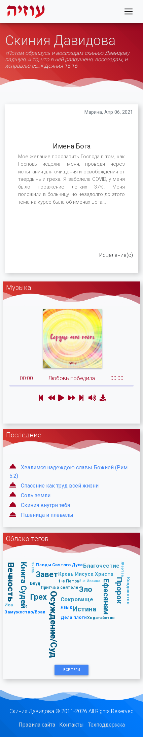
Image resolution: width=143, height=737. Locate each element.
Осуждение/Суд (53, 624)
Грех (38, 597)
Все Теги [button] (71, 670)
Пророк (119, 590)
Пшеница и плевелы (47, 515)
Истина (84, 609)
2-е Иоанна (89, 580)
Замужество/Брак (24, 612)
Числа (33, 567)
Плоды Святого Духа (59, 565)
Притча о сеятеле (59, 587)
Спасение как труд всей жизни (60, 485)
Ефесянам (106, 596)
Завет (47, 574)
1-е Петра (68, 580)
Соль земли (35, 495)
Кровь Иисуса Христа (85, 574)
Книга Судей (24, 585)
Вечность (10, 582)
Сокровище (77, 599)
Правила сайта (37, 725)
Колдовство (128, 591)
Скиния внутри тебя (45, 505)
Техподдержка (106, 725)
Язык (66, 607)
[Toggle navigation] (128, 11)
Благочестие (101, 565)
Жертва (122, 569)
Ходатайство (101, 617)
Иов (8, 605)
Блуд (35, 583)
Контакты (71, 725)
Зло (85, 589)
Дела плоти (74, 617)
